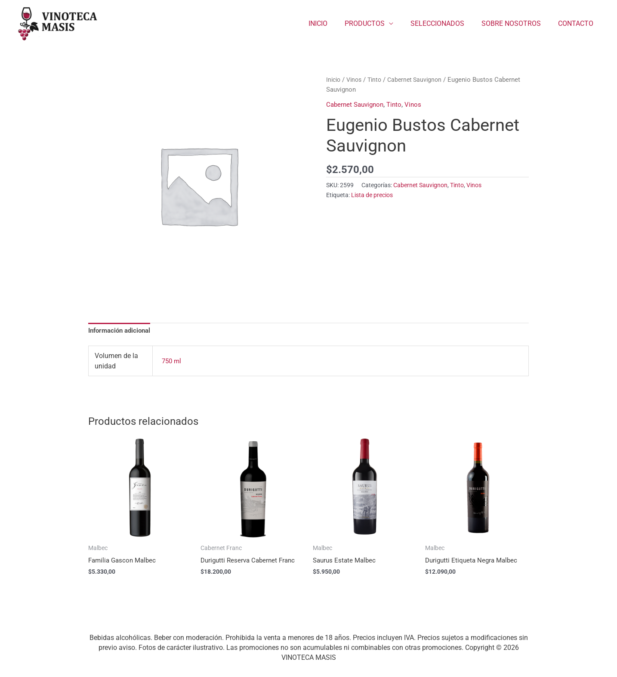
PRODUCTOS (377, 23)
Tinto (378, 79)
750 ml (172, 362)
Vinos (356, 79)
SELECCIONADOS (446, 23)
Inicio (334, 79)
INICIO (333, 23)
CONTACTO (577, 23)
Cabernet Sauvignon (420, 79)
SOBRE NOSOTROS (516, 23)
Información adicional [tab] (122, 331)
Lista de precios (372, 195)
